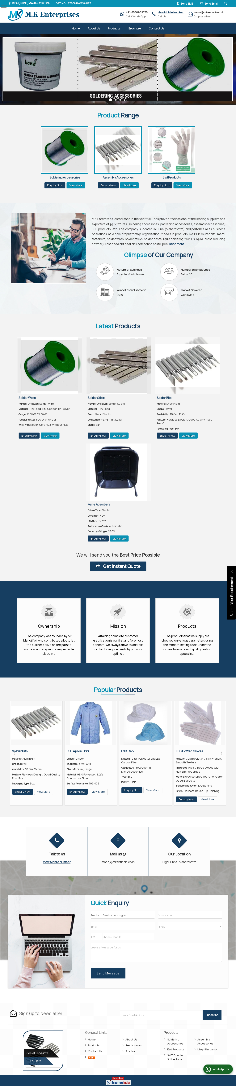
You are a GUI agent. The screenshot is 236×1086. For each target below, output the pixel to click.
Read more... (177, 244)
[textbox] (122, 915)
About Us (94, 28)
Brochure (135, 28)
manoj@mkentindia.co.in (209, 12)
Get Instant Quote (118, 566)
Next (221, 753)
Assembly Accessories (118, 177)
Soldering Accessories (64, 177)
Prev (15, 753)
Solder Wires (27, 398)
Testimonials (133, 1045)
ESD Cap (127, 751)
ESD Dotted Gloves (189, 751)
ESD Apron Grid (78, 751)
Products (115, 28)
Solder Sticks (96, 398)
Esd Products (172, 177)
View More (75, 185)
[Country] (190, 926)
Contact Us (156, 28)
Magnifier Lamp (207, 1049)
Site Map (131, 1051)
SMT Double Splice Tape (175, 1057)
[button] (170, 12)
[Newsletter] (161, 1015)
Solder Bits (164, 398)
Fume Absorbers (99, 504)
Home (76, 28)
